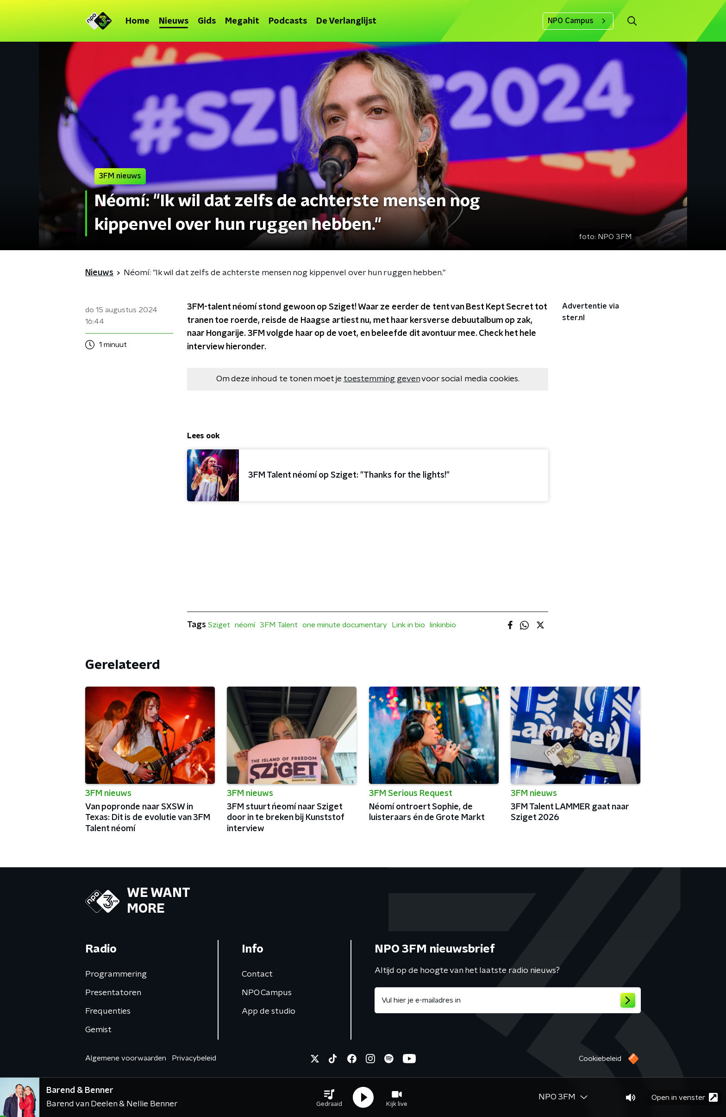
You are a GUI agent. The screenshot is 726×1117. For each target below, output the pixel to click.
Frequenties (108, 1011)
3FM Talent (279, 625)
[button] (329, 1097)
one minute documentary (344, 625)
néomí (245, 625)
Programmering (116, 974)
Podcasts (288, 21)
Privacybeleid (194, 1058)
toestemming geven (382, 379)
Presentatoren (113, 993)
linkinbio (443, 625)
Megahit (242, 21)
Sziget (219, 625)
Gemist (98, 1030)
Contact (257, 974)
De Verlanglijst (346, 21)
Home (137, 21)
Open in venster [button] (684, 1097)
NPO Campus (578, 20)
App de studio (268, 1011)
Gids (207, 21)
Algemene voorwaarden (125, 1058)
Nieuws (173, 21)
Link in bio (408, 625)
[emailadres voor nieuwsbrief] (508, 1000)
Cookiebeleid (600, 1058)
